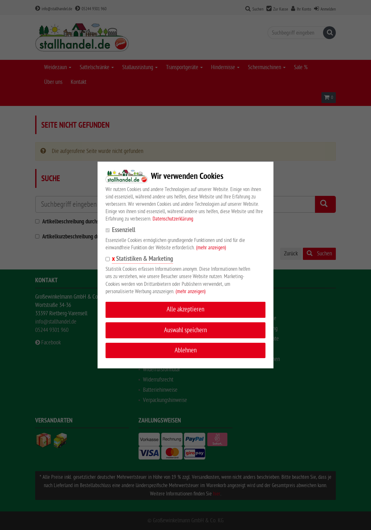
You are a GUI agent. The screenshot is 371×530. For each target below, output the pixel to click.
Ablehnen (186, 350)
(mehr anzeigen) (211, 248)
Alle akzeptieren (185, 309)
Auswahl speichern (185, 330)
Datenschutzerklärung (173, 219)
